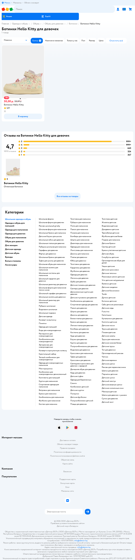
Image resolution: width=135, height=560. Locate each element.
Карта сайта (67, 464)
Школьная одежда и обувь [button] (18, 219)
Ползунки (74, 394)
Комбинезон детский (79, 387)
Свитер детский (108, 247)
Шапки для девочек (110, 371)
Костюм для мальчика (48, 404)
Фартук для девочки (47, 254)
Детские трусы (108, 346)
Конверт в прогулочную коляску (53, 350)
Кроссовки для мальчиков (81, 353)
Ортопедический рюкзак (112, 353)
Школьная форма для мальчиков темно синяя (52, 289)
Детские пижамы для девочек (82, 285)
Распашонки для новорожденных (46, 335)
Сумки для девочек (110, 399)
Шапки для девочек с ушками (114, 395)
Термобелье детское (110, 233)
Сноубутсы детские (110, 257)
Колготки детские (109, 322)
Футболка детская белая (112, 236)
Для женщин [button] (11, 245)
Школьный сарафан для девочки (52, 293)
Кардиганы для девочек (80, 268)
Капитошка (106, 315)
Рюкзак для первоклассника (114, 367)
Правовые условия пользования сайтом (68, 523)
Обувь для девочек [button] (14, 241)
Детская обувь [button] (12, 253)
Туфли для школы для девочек (51, 261)
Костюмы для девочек (79, 332)
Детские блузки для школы (50, 236)
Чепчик (105, 357)
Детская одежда (45, 316)
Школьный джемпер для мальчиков (49, 301)
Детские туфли (76, 376)
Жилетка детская (109, 222)
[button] (46, 16)
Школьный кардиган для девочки (49, 280)
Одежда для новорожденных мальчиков (51, 364)
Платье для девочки (78, 257)
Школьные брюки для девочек (52, 257)
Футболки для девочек (80, 271)
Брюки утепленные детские (114, 250)
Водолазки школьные (48, 309)
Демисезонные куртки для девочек (81, 293)
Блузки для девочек (78, 339)
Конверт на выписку (47, 320)
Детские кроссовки (110, 270)
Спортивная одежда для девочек (84, 305)
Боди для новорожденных (50, 330)
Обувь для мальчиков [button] (15, 237)
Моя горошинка (45, 369)
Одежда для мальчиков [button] (16, 229)
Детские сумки (108, 378)
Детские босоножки (110, 291)
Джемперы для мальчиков (81, 243)
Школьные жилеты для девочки (52, 297)
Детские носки (108, 325)
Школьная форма (46, 219)
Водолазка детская (110, 226)
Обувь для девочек (54, 23)
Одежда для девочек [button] (15, 233)
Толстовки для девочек (80, 264)
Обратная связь (67, 460)
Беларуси (74, 526)
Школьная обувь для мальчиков (52, 264)
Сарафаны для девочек (48, 250)
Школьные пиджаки (47, 313)
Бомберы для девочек (79, 329)
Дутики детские (108, 298)
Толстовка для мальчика (80, 219)
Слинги (73, 383)
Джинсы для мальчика (79, 254)
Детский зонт (108, 402)
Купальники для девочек (112, 318)
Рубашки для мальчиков (80, 222)
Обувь (36, 23)
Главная (5, 23)
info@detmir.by (80, 540)
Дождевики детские (110, 229)
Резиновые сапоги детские (113, 277)
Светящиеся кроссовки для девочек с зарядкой (82, 365)
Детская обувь (108, 254)
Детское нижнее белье (111, 343)
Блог (67, 487)
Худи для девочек (77, 336)
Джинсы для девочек (79, 315)
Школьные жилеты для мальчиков (48, 268)
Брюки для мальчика (47, 394)
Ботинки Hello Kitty (16, 183)
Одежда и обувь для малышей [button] (15, 224)
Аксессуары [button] (11, 264)
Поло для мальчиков (79, 226)
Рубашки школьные (47, 306)
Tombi (104, 294)
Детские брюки (108, 243)
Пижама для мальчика (79, 233)
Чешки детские (108, 266)
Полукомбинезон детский (81, 401)
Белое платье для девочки (81, 318)
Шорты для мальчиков (79, 240)
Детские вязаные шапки (112, 385)
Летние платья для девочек (81, 325)
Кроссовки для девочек (80, 360)
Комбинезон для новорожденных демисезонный (52, 373)
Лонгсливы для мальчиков (81, 250)
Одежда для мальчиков (79, 247)
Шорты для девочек (78, 311)
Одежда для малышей (48, 327)
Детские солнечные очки (113, 388)
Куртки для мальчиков (48, 381)
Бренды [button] (9, 257)
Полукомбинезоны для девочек (84, 346)
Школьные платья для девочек (51, 243)
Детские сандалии (109, 287)
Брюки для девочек (78, 322)
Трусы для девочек (110, 329)
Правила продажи (67, 448)
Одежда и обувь (20, 23)
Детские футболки (78, 397)
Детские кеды (108, 308)
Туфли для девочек (78, 357)
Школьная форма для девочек (51, 222)
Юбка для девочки (78, 261)
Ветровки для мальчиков (49, 390)
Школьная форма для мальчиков (52, 229)
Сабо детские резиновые (112, 305)
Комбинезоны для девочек (81, 301)
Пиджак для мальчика (111, 240)
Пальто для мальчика (79, 229)
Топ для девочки (109, 350)
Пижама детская (108, 332)
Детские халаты (108, 336)
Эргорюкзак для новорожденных (46, 346)
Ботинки (73, 23)
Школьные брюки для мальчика (52, 233)
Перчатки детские (109, 374)
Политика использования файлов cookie (67, 456)
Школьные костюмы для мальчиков (49, 274)
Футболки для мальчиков (49, 401)
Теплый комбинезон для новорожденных (49, 358)
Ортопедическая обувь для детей (113, 262)
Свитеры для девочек (79, 289)
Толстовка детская (109, 219)
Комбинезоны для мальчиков (51, 397)
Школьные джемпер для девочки (53, 284)
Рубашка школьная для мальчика (52, 247)
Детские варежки (109, 360)
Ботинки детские (109, 301)
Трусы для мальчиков (111, 339)
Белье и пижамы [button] (13, 261)
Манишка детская (109, 392)
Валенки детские (109, 284)
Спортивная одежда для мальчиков (49, 385)
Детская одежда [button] (13, 249)
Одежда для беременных (80, 380)
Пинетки (42, 323)
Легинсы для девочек (79, 278)
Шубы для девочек (78, 282)
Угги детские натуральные (113, 280)
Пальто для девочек (78, 308)
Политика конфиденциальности (67, 452)
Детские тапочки (109, 273)
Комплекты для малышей (49, 378)
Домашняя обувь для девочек (82, 369)
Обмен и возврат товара (67, 444)
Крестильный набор (47, 354)
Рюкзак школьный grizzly (49, 226)
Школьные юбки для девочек (51, 240)
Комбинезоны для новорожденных (46, 340)
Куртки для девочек (78, 343)
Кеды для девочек (77, 373)
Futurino (105, 311)
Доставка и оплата (67, 440)
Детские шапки (108, 364)
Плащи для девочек (78, 404)
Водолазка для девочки (80, 350)
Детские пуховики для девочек (83, 298)
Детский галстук (109, 381)
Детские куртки (77, 390)
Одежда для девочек (78, 275)
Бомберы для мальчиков (80, 236)
